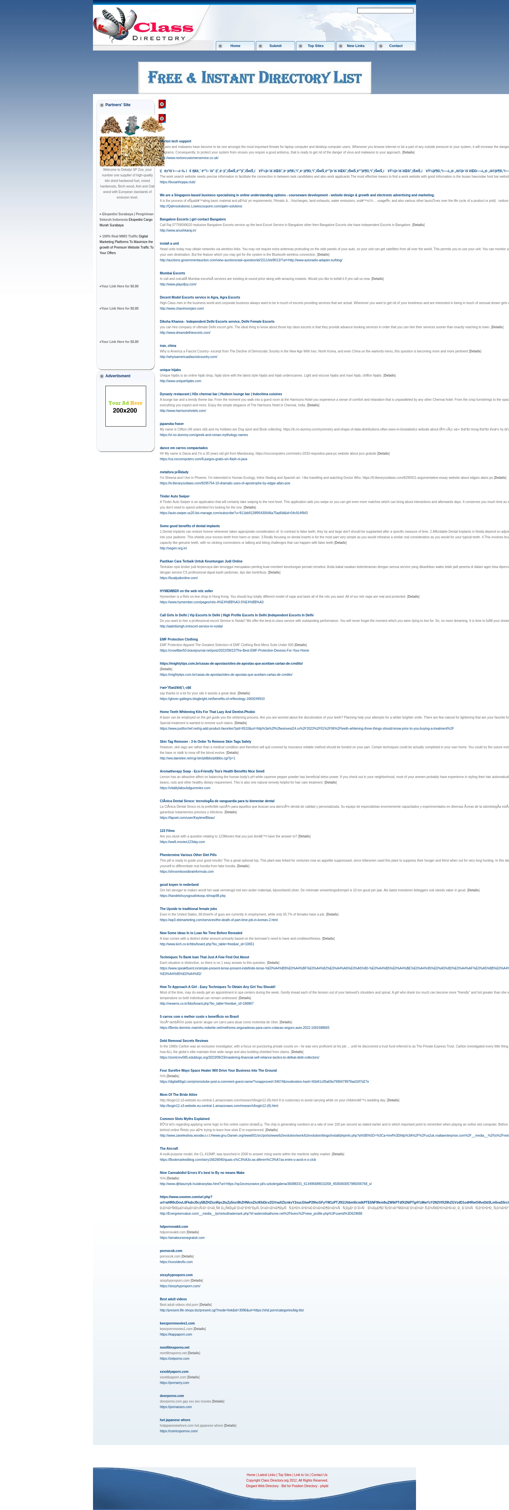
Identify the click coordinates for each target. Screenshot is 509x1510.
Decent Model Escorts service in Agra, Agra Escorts (200, 297)
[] (408, 152)
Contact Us (319, 1475)
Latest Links (266, 1475)
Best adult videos (173, 1299)
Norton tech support (175, 141)
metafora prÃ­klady (174, 472)
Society (214, 104)
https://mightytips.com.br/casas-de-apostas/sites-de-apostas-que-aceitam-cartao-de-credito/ (231, 663)
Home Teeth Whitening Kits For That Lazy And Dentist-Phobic (207, 712)
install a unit (169, 243)
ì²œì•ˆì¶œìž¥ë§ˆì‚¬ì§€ (175, 688)
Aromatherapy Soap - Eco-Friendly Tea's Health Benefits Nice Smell (212, 771)
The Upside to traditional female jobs (188, 909)
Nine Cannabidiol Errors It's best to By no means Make (202, 1173)
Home (235, 46)
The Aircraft (169, 1148)
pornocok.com (171, 1251)
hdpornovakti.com (174, 1226)
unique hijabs (170, 370)
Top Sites (316, 46)
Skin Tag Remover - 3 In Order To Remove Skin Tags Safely (205, 741)
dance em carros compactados (184, 448)
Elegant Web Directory (262, 1486)
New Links (355, 46)
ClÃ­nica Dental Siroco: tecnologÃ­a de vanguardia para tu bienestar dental (217, 801)
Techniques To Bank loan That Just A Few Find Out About (204, 957)
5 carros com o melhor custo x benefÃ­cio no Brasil (199, 1016)
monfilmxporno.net (175, 1347)
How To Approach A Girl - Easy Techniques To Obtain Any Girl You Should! (217, 987)
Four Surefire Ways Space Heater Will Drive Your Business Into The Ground (218, 1070)
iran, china (168, 346)
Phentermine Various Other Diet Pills (188, 855)
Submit (276, 46)
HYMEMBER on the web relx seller (186, 591)
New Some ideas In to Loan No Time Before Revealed (201, 933)
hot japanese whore (175, 1420)
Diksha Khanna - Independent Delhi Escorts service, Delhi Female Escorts (217, 321)
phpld (324, 1486)
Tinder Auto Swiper (175, 496)
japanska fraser (172, 424)
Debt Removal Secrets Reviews (184, 1041)
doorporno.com (172, 1396)
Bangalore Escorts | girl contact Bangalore (193, 219)
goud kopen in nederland (179, 884)
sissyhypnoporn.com (176, 1275)
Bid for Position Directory (299, 1486)
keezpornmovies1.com (177, 1323)
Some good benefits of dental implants (190, 526)
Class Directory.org (187, 104)
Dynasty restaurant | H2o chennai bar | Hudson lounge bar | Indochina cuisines (221, 394)
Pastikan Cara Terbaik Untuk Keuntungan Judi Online (201, 561)
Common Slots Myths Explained (184, 1119)
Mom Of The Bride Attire (178, 1094)
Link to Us (301, 1475)
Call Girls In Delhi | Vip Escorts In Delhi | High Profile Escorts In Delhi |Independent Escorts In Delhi (237, 615)
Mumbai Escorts (172, 273)
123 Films (167, 831)
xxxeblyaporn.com (174, 1371)
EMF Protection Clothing (179, 639)
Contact (396, 46)
